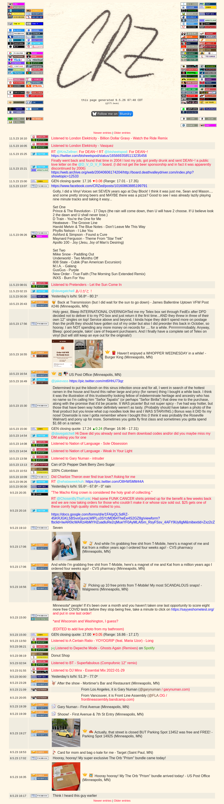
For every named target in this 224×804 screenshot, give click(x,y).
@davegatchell (62, 291)
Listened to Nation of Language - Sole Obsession (89, 443)
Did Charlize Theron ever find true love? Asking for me (93, 477)
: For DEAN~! (137, 152)
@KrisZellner (67, 152)
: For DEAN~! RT (90, 152)
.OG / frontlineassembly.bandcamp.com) (124, 697)
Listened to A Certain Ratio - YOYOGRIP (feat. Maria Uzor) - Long (102, 641)
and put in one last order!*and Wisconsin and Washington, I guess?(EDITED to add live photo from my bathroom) (88, 621)
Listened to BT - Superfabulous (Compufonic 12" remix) (94, 663)
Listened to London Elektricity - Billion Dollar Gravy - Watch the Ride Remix (109, 138)
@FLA (154, 695)
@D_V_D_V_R (90, 164)
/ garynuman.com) (175, 689)
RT (54, 152)
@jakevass (59, 381)
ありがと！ (83, 291)
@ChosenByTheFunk (73, 498)
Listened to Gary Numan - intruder (77, 458)
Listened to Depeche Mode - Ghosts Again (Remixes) (96, 648)
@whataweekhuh (70, 481)
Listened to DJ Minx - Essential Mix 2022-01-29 (87, 670)
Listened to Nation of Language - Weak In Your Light (91, 451)
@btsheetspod (115, 152)
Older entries (122, 132)
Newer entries (102, 132)
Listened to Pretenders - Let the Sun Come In (86, 285)
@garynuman (150, 689)
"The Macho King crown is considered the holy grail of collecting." (101, 492)
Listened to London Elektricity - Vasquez (82, 146)
